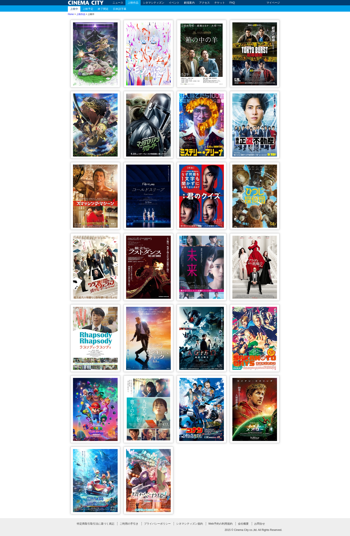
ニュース (117, 2)
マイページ (273, 2)
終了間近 (103, 9)
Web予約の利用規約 (220, 523)
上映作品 (133, 2)
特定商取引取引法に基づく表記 (95, 523)
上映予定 (88, 9)
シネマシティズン (153, 2)
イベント (174, 2)
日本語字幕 (119, 9)
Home (71, 14)
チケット (219, 2)
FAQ (232, 2)
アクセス (204, 2)
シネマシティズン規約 (189, 523)
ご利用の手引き (129, 523)
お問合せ (259, 523)
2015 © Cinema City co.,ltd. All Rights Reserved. (253, 530)
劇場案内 (189, 2)
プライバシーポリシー (157, 523)
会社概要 (243, 523)
